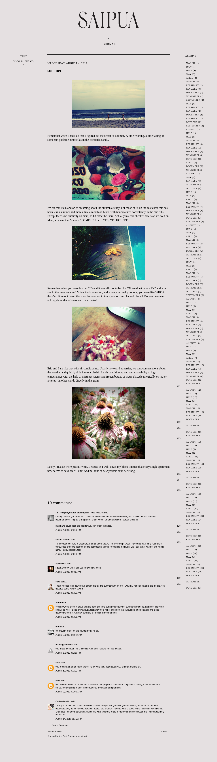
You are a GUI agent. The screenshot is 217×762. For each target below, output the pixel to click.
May (188, 74)
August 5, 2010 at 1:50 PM (68, 653)
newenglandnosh (64, 644)
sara (58, 662)
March (190, 63)
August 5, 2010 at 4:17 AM (68, 572)
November (193, 96)
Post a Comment (60, 725)
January (191, 89)
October (191, 122)
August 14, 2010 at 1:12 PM (69, 719)
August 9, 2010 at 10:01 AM (69, 691)
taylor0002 (61, 563)
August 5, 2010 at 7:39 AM (68, 617)
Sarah (58, 602)
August (191, 129)
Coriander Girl (63, 701)
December (192, 92)
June (189, 70)
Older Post (162, 731)
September (193, 100)
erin (57, 626)
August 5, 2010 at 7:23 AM (68, 593)
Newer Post (55, 731)
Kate (58, 581)
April (189, 78)
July (189, 67)
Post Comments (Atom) (75, 736)
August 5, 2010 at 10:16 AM (69, 635)
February (192, 85)
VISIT (23, 60)
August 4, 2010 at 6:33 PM (68, 554)
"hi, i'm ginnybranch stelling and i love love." (79, 512)
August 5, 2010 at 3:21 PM (68, 671)
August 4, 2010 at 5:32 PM (68, 530)
